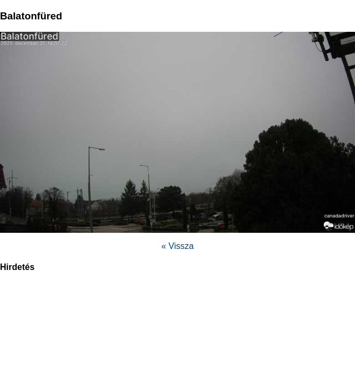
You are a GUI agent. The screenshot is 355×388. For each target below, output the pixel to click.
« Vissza (177, 246)
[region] (178, 316)
